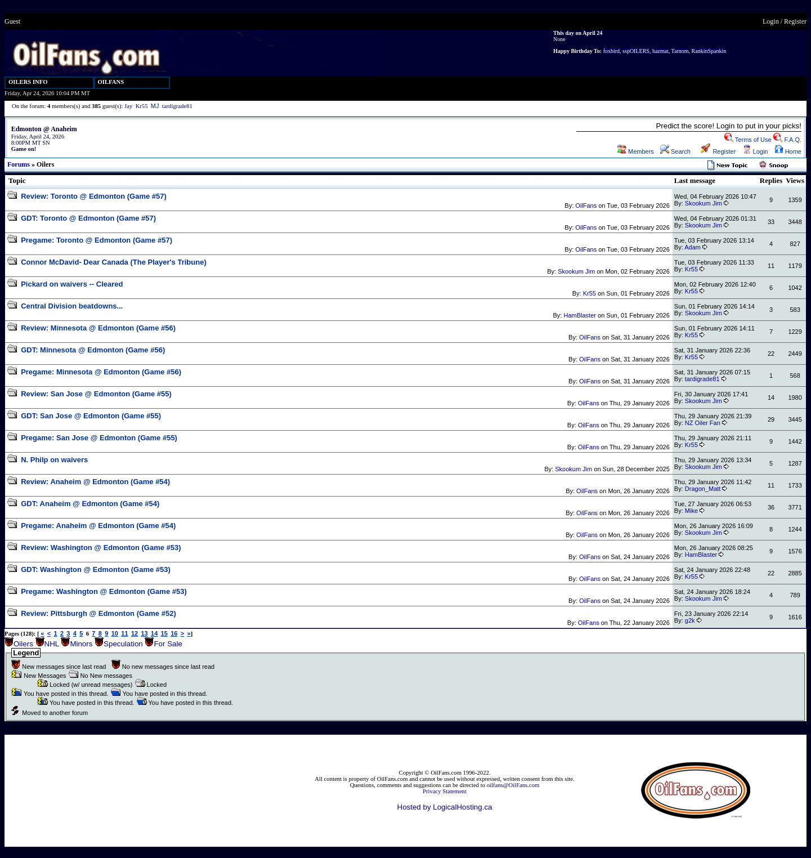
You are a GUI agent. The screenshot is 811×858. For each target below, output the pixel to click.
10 (114, 633)
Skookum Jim (703, 203)
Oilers (23, 644)
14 (154, 633)
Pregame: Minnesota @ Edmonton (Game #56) (101, 372)
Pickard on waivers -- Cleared (72, 284)
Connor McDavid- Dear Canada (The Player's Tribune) (114, 262)
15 (164, 633)
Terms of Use (748, 139)
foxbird (611, 51)
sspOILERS (635, 51)
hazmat (660, 51)
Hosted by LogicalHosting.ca (444, 807)
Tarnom (680, 51)
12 (134, 633)
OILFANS (111, 82)
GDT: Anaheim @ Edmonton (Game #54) (90, 503)
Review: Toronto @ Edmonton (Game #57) (94, 196)
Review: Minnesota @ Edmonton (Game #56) (98, 328)
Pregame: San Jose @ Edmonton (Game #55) (99, 438)
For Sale (168, 644)
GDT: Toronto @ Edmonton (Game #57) (88, 218)
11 (124, 633)
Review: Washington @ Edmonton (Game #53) (101, 547)
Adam (692, 247)
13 (144, 633)
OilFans (586, 205)
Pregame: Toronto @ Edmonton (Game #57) (96, 240)
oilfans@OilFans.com (513, 785)
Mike (691, 510)
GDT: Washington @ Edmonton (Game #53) (96, 569)
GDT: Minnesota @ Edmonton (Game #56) (93, 350)
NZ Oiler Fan (702, 422)
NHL (51, 644)
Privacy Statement (445, 791)
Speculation (123, 644)
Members (635, 151)
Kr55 (142, 106)
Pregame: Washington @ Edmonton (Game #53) (104, 591)
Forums (18, 164)
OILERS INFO (28, 82)
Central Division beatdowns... (72, 306)
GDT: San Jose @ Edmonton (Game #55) (91, 416)
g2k (690, 620)
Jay (128, 106)
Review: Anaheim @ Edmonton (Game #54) (95, 481)
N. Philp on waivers (54, 459)
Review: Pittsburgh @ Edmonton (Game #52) (98, 613)
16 (174, 633)
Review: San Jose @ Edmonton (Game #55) (96, 394)
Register (795, 21)
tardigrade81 (177, 106)
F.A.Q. (787, 139)
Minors (81, 644)
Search (675, 151)
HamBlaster (579, 315)
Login (771, 21)
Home (787, 151)
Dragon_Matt (703, 488)
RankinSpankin (709, 51)
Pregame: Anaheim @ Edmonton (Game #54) (98, 525)
